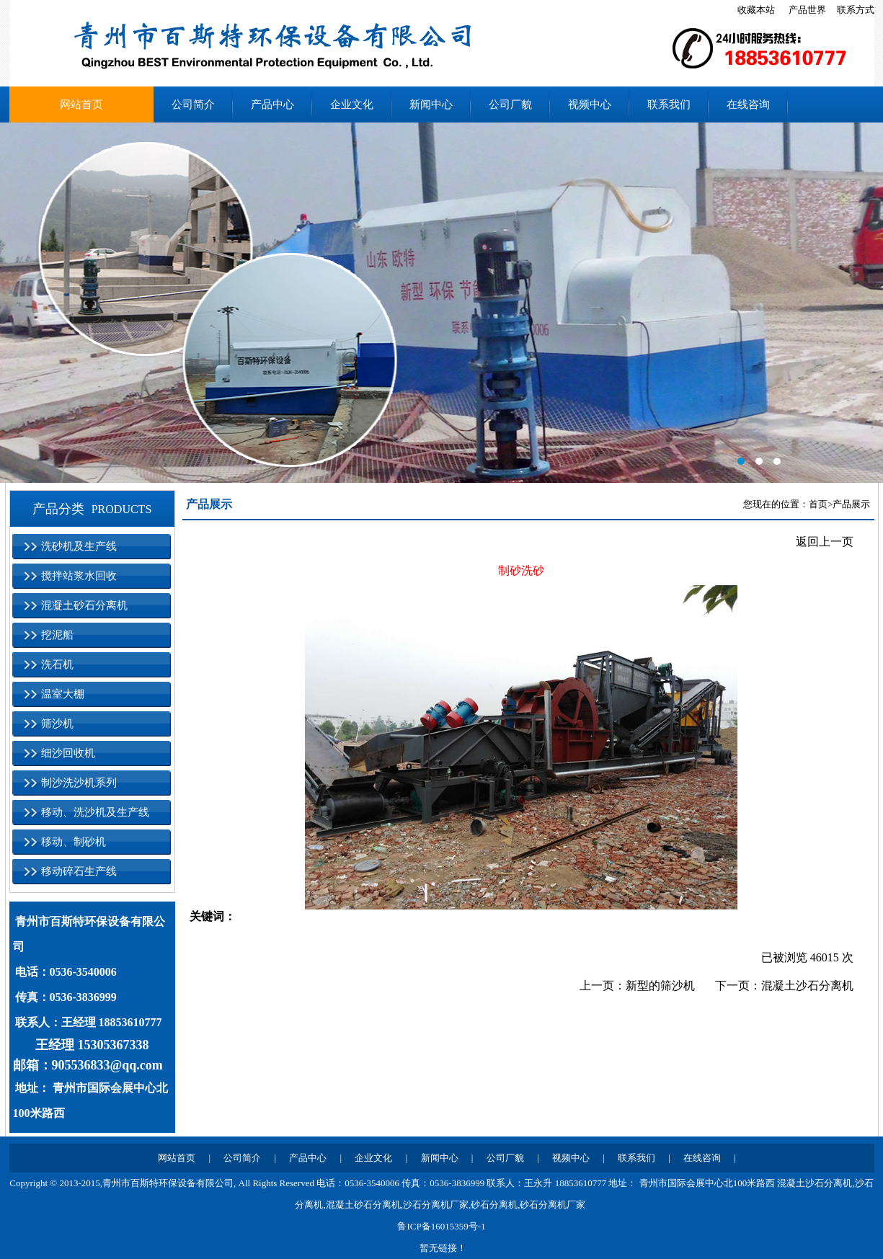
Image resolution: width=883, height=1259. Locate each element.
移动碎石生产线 (79, 871)
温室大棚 (62, 694)
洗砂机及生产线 (79, 546)
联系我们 (669, 104)
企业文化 (351, 104)
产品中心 (272, 104)
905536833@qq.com (107, 1065)
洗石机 (57, 664)
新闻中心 (431, 104)
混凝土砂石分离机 (84, 605)
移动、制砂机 (73, 842)
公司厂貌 (510, 104)
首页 (818, 504)
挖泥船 (57, 635)
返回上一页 (824, 541)
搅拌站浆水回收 (79, 576)
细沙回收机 (68, 753)
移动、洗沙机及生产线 (95, 812)
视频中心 (589, 104)
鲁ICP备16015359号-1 (441, 1226)
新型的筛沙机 (660, 985)
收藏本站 (756, 9)
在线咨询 (748, 104)
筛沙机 (57, 723)
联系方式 (855, 9)
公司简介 (193, 104)
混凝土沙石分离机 (807, 985)
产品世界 (807, 9)
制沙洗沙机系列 (79, 782)
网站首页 (81, 104)
